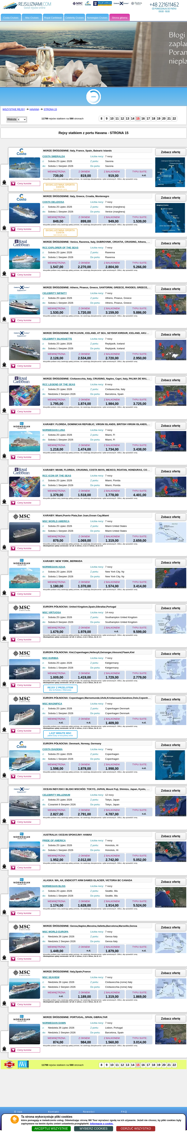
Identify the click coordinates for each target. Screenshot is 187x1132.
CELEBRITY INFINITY (55, 293)
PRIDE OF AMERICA (54, 840)
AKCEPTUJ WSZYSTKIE (51, 1128)
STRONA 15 (50, 109)
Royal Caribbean (53, 17)
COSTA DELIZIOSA (53, 202)
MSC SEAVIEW (51, 977)
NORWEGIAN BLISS (54, 886)
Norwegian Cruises (97, 17)
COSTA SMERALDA (54, 156)
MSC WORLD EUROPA (56, 931)
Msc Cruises (32, 17)
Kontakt (53, 1111)
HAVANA (34, 109)
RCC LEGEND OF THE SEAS (59, 384)
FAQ (124, 1111)
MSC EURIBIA (50, 658)
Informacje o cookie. (101, 1123)
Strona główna (119, 17)
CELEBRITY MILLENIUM (56, 794)
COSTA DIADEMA (53, 749)
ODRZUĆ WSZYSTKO (136, 1128)
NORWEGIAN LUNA (54, 430)
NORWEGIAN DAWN (54, 1023)
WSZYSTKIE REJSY (14, 109)
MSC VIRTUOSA (52, 612)
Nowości (89, 1111)
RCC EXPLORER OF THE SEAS (61, 247)
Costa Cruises (11, 17)
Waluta (11, 119)
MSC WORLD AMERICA (56, 521)
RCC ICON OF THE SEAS (57, 475)
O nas (18, 1111)
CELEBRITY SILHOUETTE (57, 338)
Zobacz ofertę (170, 152)
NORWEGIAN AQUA (54, 566)
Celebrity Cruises (74, 17)
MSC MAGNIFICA (52, 703)
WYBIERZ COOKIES (93, 1128)
